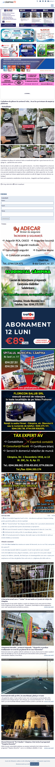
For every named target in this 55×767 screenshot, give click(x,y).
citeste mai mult (49, 607)
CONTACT (50, 1)
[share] (1, 194)
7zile (48, 516)
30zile (53, 516)
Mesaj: (3, 211)
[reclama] (27, 27)
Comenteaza (5, 218)
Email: (3, 206)
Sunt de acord (34, 764)
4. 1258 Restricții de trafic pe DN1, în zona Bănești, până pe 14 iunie (22, 532)
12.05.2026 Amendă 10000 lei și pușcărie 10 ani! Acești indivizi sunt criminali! (25, 550)
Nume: (3, 200)
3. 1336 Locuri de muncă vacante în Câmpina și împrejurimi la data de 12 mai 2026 (26, 529)
